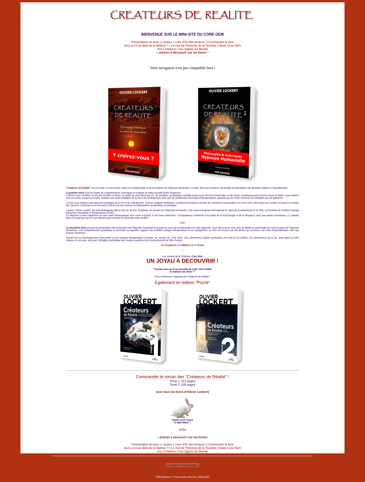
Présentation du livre (145, 42)
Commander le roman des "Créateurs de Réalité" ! (182, 376)
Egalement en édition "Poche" (182, 282)
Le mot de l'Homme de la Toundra (193, 45)
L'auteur (166, 42)
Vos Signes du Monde (193, 49)
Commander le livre (220, 42)
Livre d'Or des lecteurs (190, 42)
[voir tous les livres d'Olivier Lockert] (182, 392)
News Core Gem (230, 45)
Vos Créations (166, 49)
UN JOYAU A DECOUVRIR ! (182, 261)
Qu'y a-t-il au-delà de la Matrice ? (146, 45)
